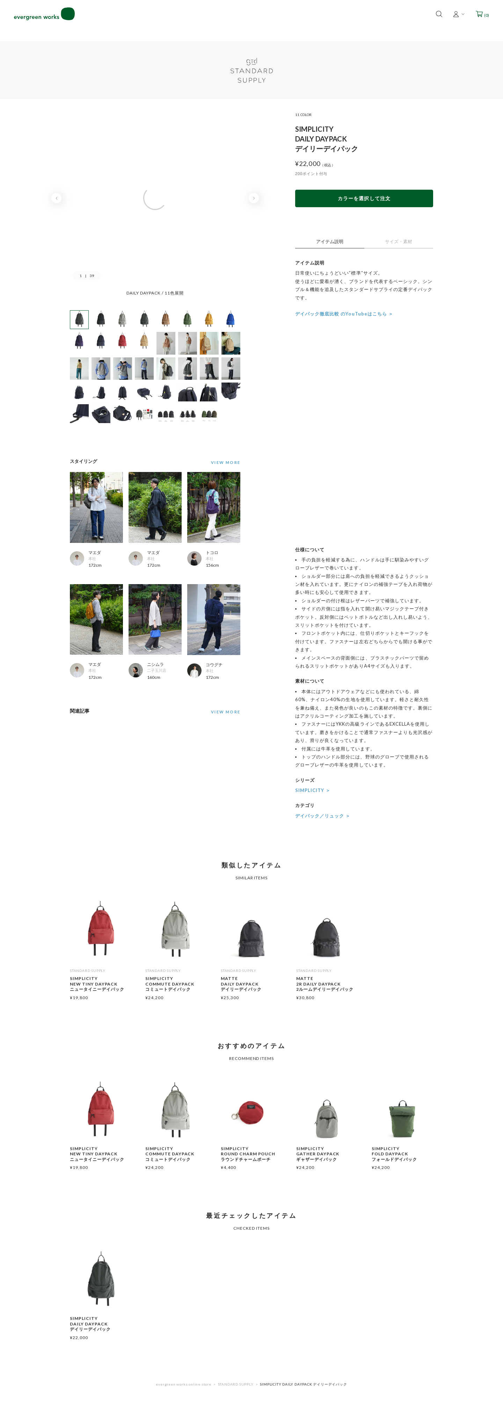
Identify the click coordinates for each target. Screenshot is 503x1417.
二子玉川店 (156, 670)
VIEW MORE (225, 712)
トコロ (212, 552)
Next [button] (254, 198)
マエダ (94, 552)
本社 (92, 558)
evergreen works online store (183, 1384)
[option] (155, 204)
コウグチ (214, 664)
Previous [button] (56, 198)
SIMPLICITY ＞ (312, 790)
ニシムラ (155, 664)
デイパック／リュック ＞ (322, 816)
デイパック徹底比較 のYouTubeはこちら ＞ (344, 314)
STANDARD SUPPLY (236, 1384)
